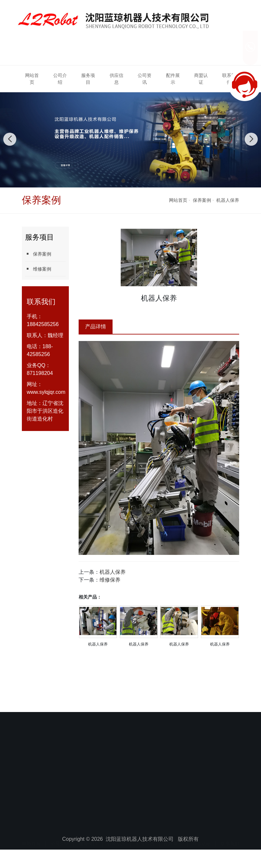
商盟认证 (201, 79)
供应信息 (116, 79)
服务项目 (88, 79)
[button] (123, 181)
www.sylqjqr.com (46, 392)
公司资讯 (144, 79)
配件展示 (173, 79)
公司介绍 (60, 79)
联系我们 (230, 837)
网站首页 (32, 79)
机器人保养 (227, 200)
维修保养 (110, 580)
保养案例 (202, 200)
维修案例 (38, 269)
